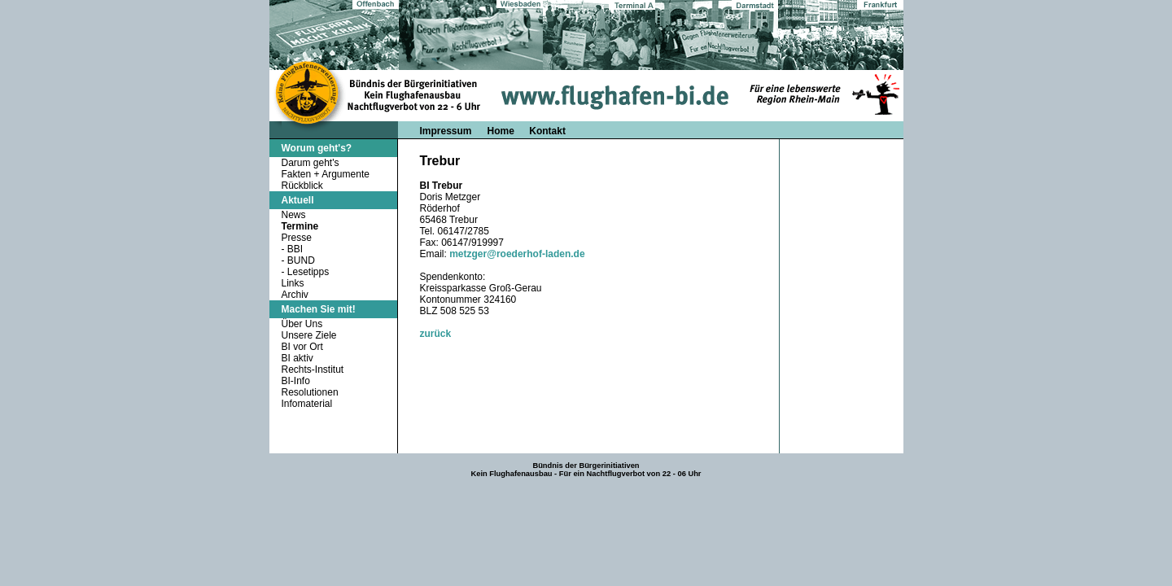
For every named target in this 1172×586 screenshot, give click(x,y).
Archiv (295, 294)
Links (293, 283)
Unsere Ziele (309, 335)
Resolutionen (310, 392)
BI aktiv (297, 358)
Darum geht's (310, 162)
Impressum (446, 131)
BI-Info (296, 381)
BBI (295, 249)
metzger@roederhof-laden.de (516, 254)
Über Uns (302, 324)
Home (503, 131)
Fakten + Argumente (326, 174)
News (294, 215)
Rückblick (302, 185)
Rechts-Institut (313, 369)
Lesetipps (308, 272)
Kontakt (547, 131)
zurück (436, 333)
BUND (301, 260)
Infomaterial (307, 403)
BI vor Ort (302, 346)
